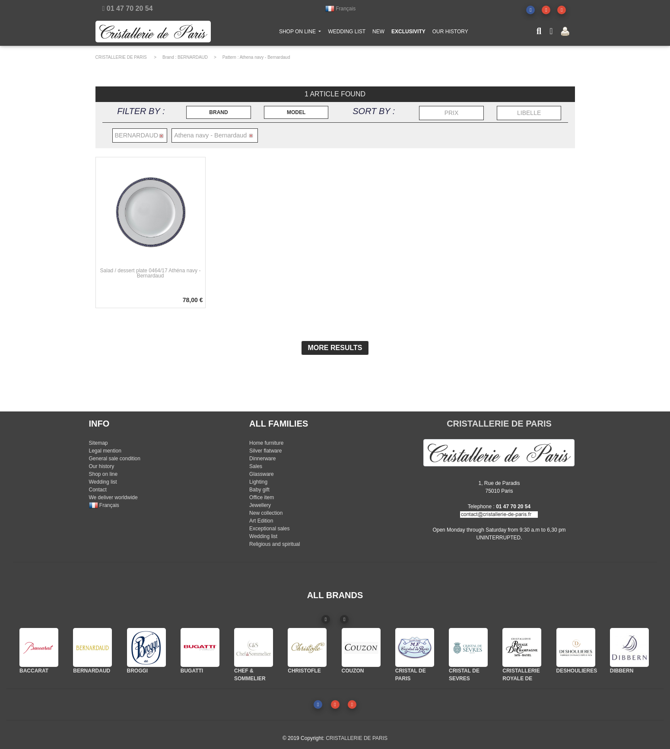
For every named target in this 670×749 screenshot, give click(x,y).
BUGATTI (192, 671)
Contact (98, 490)
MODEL (296, 112)
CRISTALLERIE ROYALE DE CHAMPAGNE (521, 678)
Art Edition (261, 521)
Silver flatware (265, 451)
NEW (378, 33)
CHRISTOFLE (304, 671)
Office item (261, 497)
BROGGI (137, 671)
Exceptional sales (269, 529)
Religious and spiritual (274, 544)
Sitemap (98, 443)
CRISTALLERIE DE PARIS (121, 57)
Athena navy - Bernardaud (265, 57)
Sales (255, 466)
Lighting (258, 482)
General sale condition (114, 459)
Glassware (261, 474)
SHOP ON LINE (302, 32)
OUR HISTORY (450, 33)
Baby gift (259, 490)
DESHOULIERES (576, 671)
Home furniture (266, 443)
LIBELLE (529, 112)
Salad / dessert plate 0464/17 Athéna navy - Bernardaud (150, 273)
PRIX (452, 112)
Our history (101, 466)
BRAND (218, 112)
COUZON (353, 671)
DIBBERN (622, 671)
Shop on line (103, 474)
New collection (266, 513)
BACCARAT (33, 671)
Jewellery (260, 505)
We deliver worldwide (113, 497)
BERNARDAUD (193, 57)
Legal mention (105, 451)
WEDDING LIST (346, 33)
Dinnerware (262, 459)
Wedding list (103, 482)
